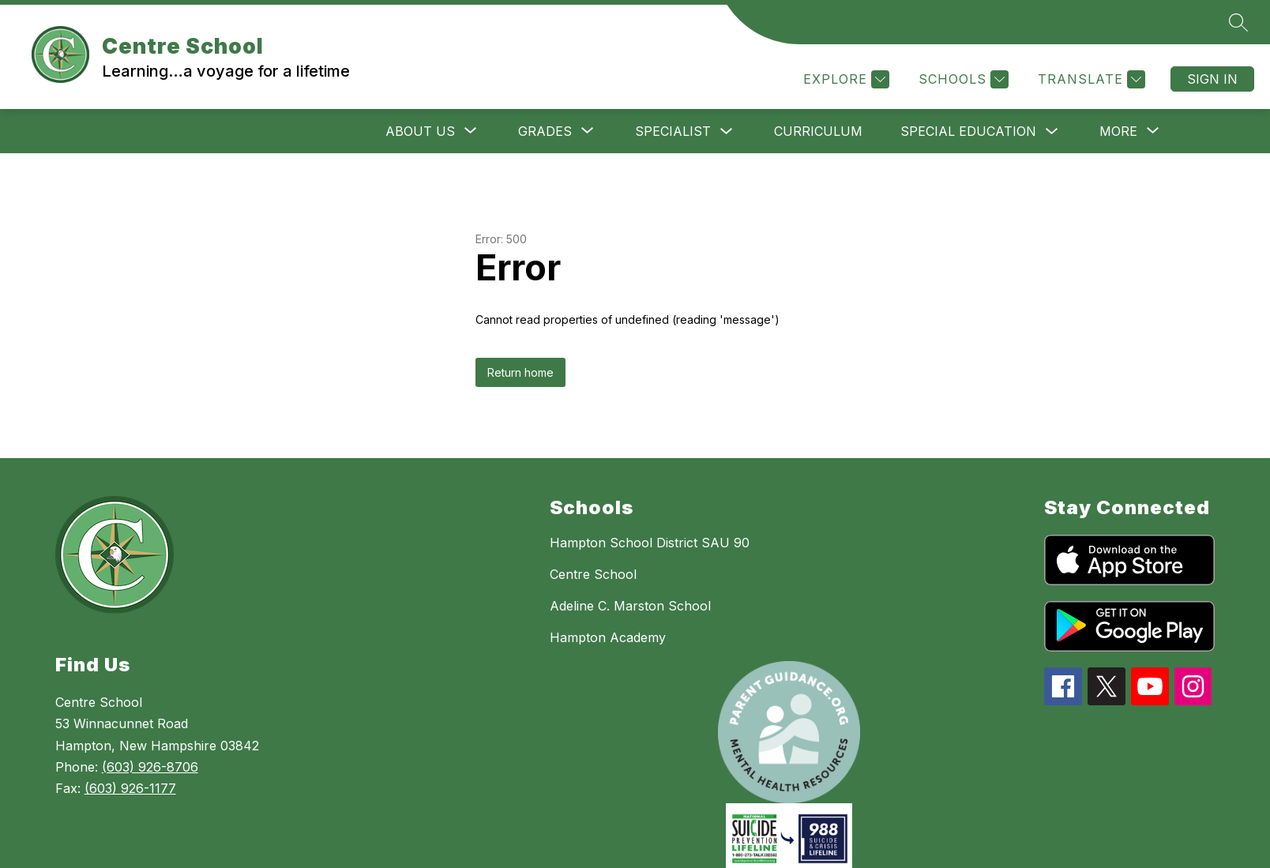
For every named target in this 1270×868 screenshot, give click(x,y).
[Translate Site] (1089, 79)
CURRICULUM (818, 131)
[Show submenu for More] (1118, 131)
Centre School (593, 574)
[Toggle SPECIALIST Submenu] (726, 131)
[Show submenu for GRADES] (545, 131)
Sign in (1212, 79)
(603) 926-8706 (150, 767)
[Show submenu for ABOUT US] (420, 131)
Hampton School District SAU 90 (650, 542)
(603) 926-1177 (130, 788)
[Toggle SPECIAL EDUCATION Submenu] (1052, 131)
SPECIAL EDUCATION (968, 131)
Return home (520, 372)
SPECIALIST (673, 131)
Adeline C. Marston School (630, 606)
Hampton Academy (608, 637)
